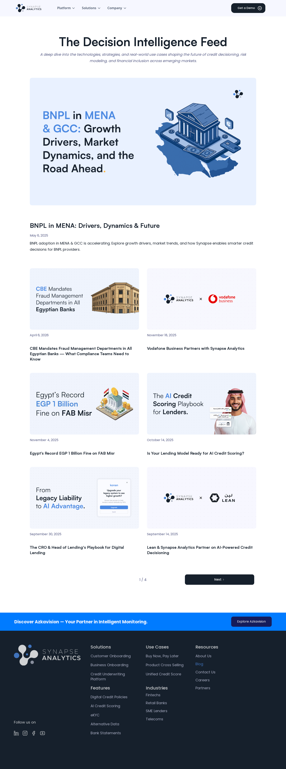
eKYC (95, 724)
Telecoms (154, 728)
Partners (202, 697)
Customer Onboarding (111, 665)
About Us (203, 665)
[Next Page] (219, 579)
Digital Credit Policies (109, 706)
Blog (199, 673)
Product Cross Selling (165, 674)
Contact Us (205, 681)
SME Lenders (156, 720)
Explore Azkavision (251, 621)
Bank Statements (106, 742)
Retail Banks (156, 712)
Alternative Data (105, 733)
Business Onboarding (109, 674)
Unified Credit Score (163, 683)
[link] (143, 167)
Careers (202, 689)
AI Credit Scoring (105, 715)
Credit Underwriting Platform (108, 686)
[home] (28, 8)
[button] (66, 8)
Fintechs (153, 704)
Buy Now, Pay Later (162, 665)
